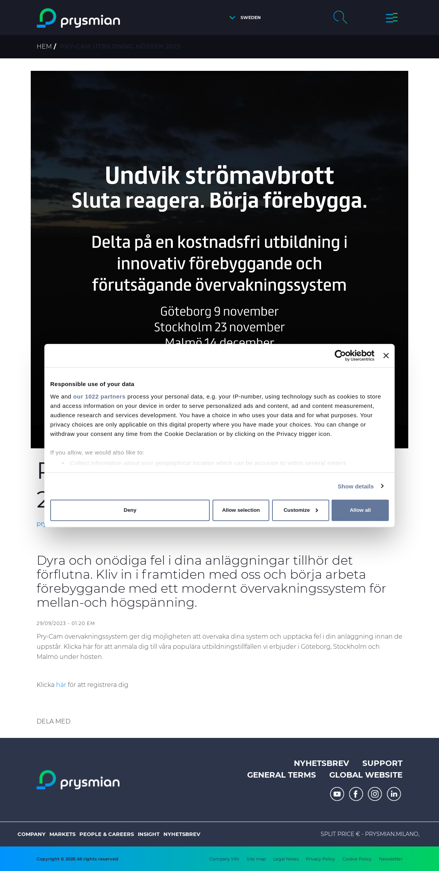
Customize (301, 510)
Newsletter (390, 859)
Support (382, 763)
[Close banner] (386, 355)
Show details (356, 486)
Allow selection (241, 510)
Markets (62, 834)
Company (32, 834)
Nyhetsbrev (321, 763)
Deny (130, 510)
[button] (243, 18)
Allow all (360, 510)
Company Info (224, 859)
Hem (44, 46)
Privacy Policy (320, 859)
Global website (365, 775)
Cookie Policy (357, 859)
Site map (256, 859)
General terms (281, 775)
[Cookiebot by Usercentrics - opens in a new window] (340, 356)
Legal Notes (286, 859)
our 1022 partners (99, 396)
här (61, 684)
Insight (149, 834)
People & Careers (106, 834)
